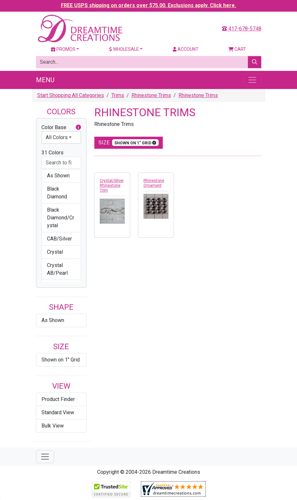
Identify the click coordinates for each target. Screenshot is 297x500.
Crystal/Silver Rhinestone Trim (112, 185)
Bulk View (52, 426)
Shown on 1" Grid (60, 360)
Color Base (61, 127)
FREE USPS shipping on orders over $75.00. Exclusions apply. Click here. (148, 5)
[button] (78, 127)
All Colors (57, 137)
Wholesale (124, 49)
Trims (117, 95)
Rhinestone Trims (151, 95)
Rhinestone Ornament (153, 183)
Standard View (57, 412)
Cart (237, 49)
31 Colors (52, 153)
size (128, 142)
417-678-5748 (241, 29)
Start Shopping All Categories (70, 95)
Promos (63, 49)
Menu (45, 80)
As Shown (52, 320)
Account (186, 49)
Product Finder (58, 399)
